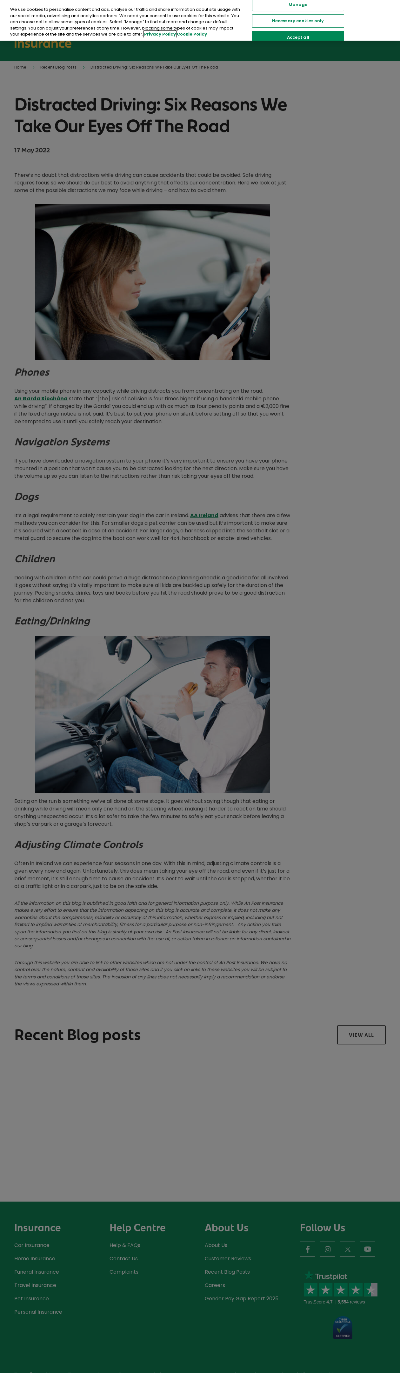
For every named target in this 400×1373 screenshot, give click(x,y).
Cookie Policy (192, 34)
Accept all (298, 37)
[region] (200, 20)
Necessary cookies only (298, 21)
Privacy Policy (160, 34)
